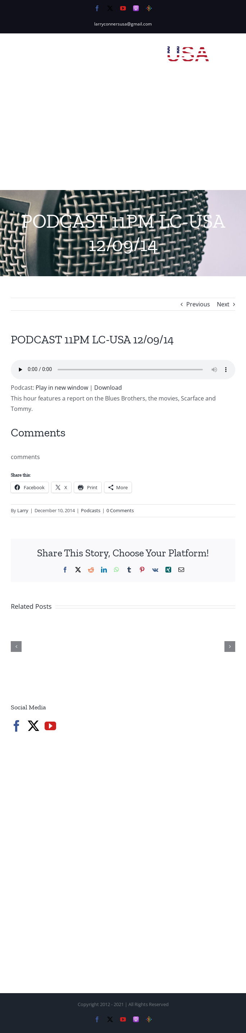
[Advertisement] (123, 136)
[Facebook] (16, 726)
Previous (198, 304)
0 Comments (120, 510)
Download (108, 388)
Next (223, 304)
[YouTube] (50, 726)
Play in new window (62, 388)
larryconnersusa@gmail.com (123, 24)
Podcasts (90, 510)
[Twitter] (33, 726)
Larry (22, 510)
